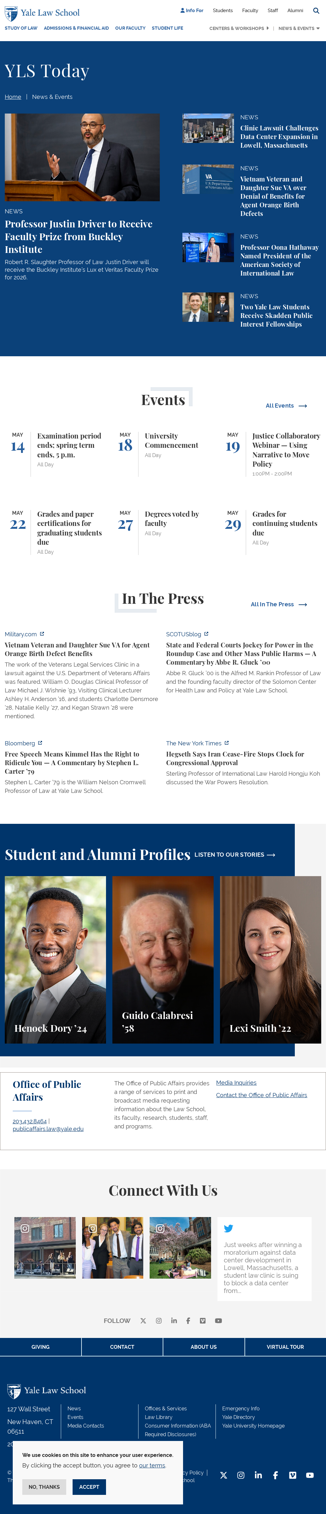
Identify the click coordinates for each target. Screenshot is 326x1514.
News (74, 1409)
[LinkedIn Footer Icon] (258, 1476)
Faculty (250, 10)
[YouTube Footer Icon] (310, 1476)
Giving (41, 1347)
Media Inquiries (236, 1082)
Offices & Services (166, 1409)
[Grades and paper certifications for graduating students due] (55, 532)
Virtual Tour (285, 1347)
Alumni (295, 10)
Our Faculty (130, 28)
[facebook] (188, 1321)
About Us (204, 1347)
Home (13, 96)
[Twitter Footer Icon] (224, 1476)
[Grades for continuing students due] (270, 532)
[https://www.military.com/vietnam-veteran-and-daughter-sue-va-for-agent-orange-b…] (82, 677)
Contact (122, 1347)
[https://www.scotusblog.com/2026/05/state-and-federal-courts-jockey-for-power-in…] (243, 664)
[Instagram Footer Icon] (241, 1476)
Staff (273, 10)
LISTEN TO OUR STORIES (230, 854)
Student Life (167, 28)
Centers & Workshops (236, 28)
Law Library (159, 1417)
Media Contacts (85, 1426)
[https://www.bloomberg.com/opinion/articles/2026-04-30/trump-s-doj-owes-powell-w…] (82, 769)
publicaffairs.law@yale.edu (48, 1129)
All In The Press (273, 604)
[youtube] (218, 1321)
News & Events (297, 28)
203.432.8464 (30, 1121)
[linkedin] (174, 1321)
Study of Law (21, 28)
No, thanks (44, 1487)
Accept (89, 1487)
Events (75, 1417)
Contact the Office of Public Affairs (261, 1095)
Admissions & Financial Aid (76, 28)
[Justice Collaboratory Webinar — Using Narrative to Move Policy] (270, 454)
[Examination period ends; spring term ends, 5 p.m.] (55, 454)
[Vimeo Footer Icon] (293, 1476)
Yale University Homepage (253, 1426)
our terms (152, 1465)
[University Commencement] (163, 454)
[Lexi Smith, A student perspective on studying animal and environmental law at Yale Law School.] (270, 960)
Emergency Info (241, 1409)
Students (223, 10)
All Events (280, 405)
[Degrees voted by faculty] (163, 532)
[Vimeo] (203, 1321)
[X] (143, 1321)
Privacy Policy (187, 1473)
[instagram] (159, 1321)
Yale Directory (238, 1417)
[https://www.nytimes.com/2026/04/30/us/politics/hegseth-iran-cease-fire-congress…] (243, 765)
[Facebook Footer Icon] (276, 1476)
